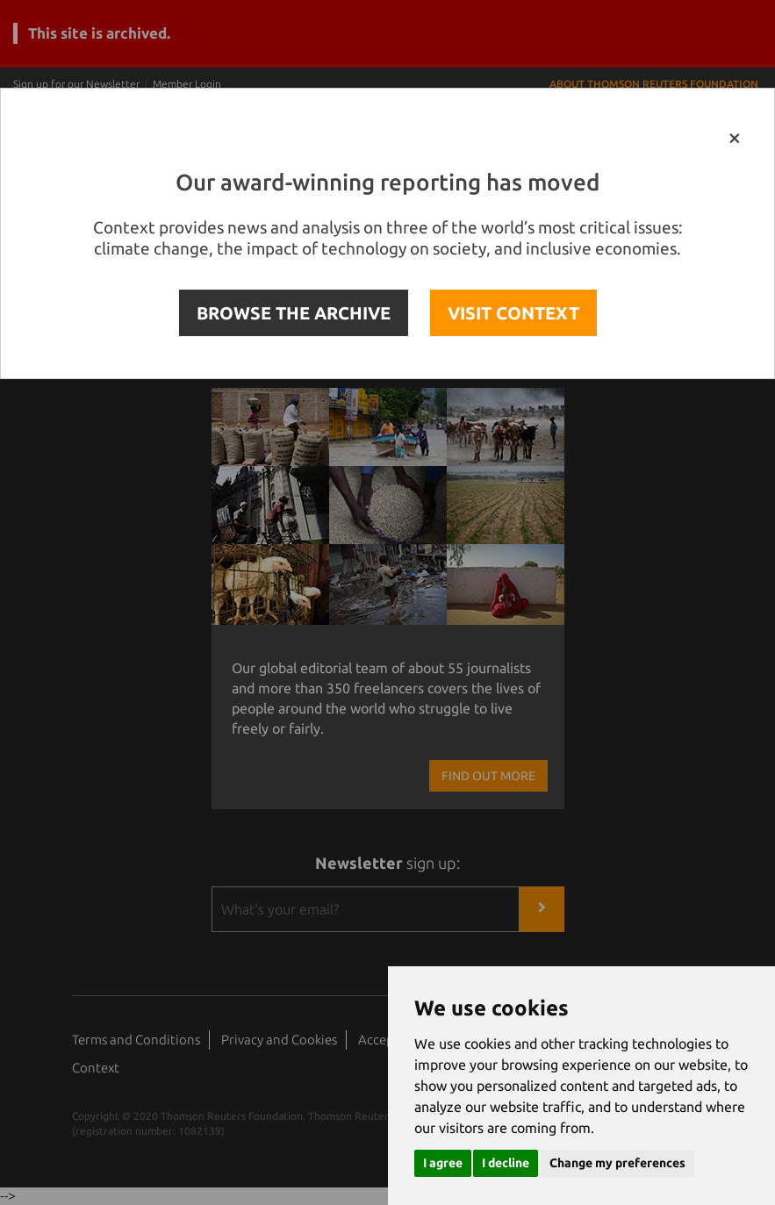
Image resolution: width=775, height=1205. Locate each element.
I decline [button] (505, 1163)
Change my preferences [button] (617, 1163)
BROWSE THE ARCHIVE (294, 313)
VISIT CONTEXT (513, 313)
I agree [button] (443, 1163)
